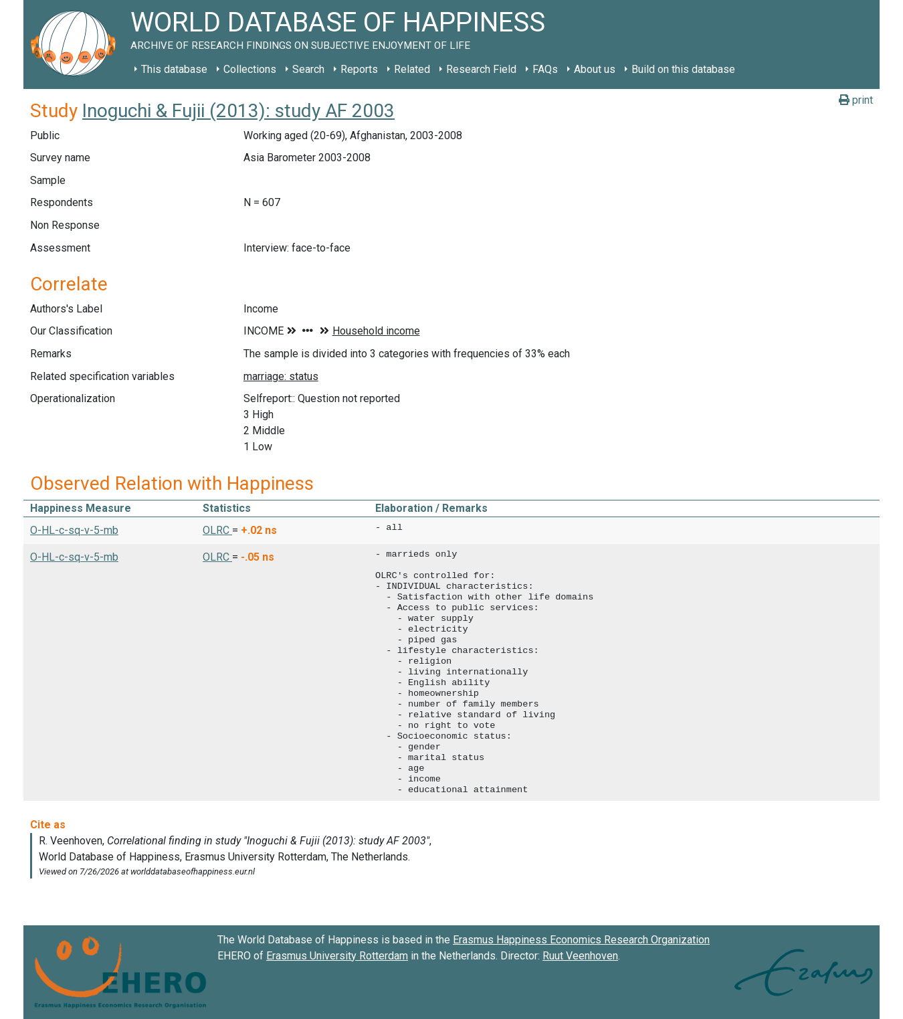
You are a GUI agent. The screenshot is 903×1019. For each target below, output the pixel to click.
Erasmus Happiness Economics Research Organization (581, 939)
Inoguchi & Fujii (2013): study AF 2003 (238, 111)
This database (174, 69)
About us (594, 69)
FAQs (545, 69)
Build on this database (683, 69)
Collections (249, 69)
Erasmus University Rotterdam (337, 955)
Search (308, 69)
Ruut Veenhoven (580, 955)
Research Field (481, 69)
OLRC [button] (217, 530)
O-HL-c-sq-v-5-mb (74, 530)
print (856, 100)
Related (412, 69)
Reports (359, 69)
